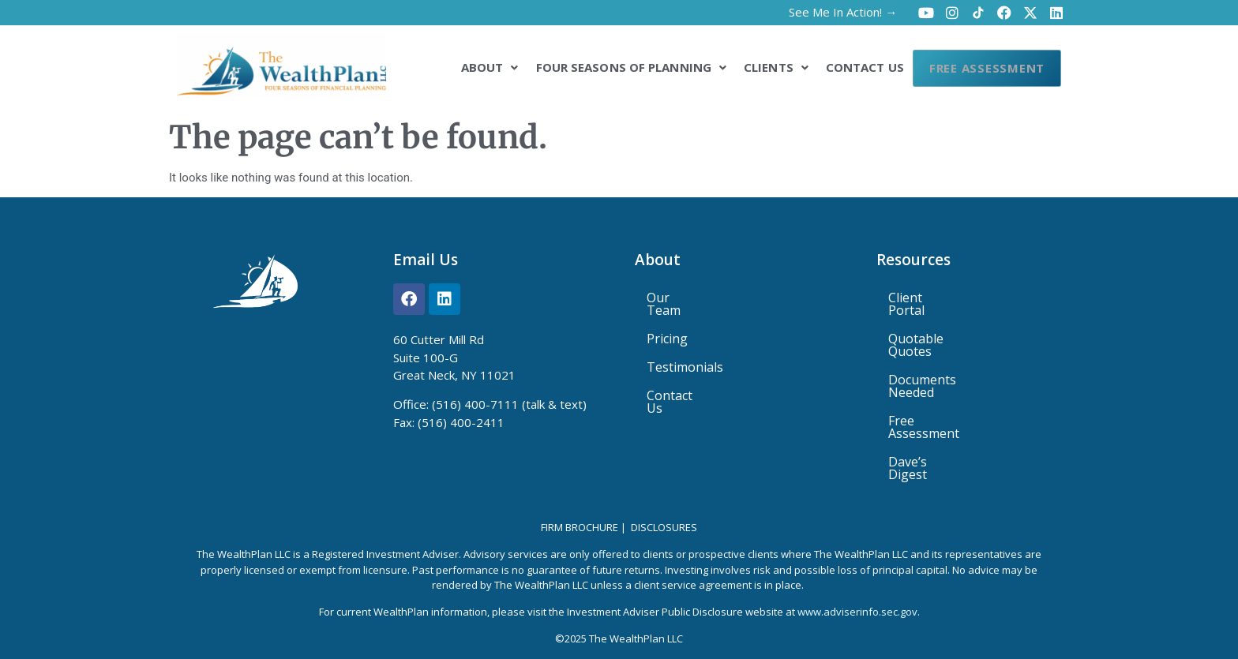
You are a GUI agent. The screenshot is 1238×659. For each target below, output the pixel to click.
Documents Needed (946, 354)
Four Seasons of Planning (604, 66)
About (464, 66)
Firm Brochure (579, 481)
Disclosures (664, 481)
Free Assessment (974, 68)
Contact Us (839, 66)
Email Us (425, 259)
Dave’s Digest (928, 411)
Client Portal (925, 297)
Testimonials (685, 354)
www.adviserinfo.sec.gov (857, 565)
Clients (750, 66)
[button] (463, 66)
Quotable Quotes (939, 326)
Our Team (677, 297)
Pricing (667, 326)
